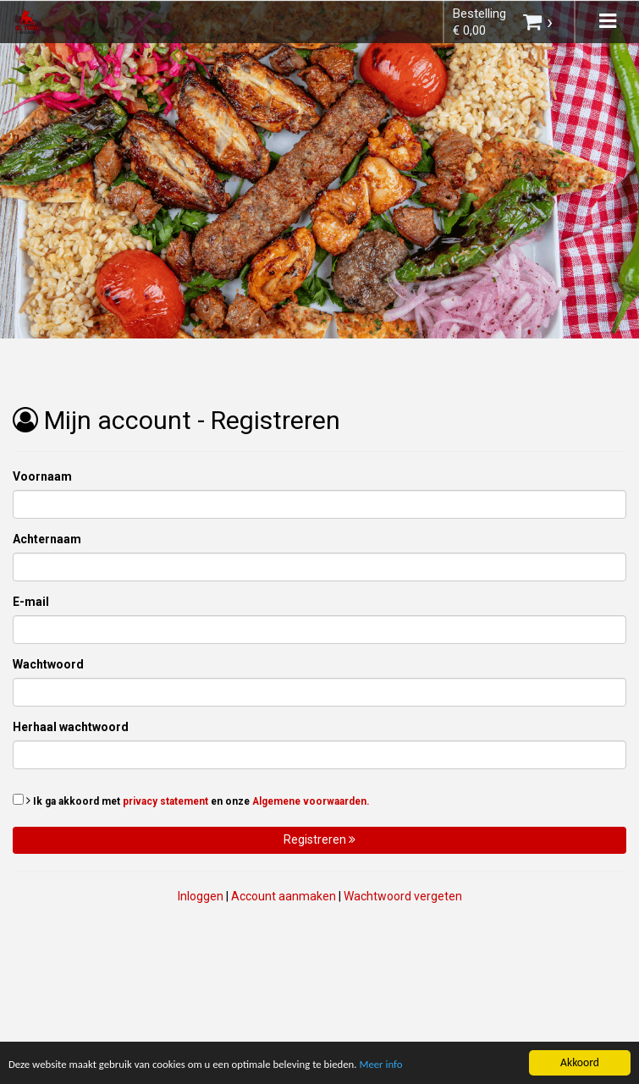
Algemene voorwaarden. (311, 801)
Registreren (319, 839)
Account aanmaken (283, 896)
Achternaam (47, 539)
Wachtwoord (48, 664)
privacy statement (165, 801)
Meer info (404, 1066)
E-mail (31, 601)
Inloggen (200, 896)
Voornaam (42, 476)
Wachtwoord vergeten (403, 896)
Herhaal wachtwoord (71, 727)
